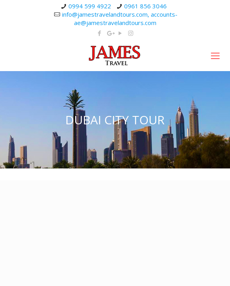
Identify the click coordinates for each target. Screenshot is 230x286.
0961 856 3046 (145, 6)
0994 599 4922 (89, 6)
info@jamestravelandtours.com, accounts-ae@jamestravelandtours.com (119, 18)
